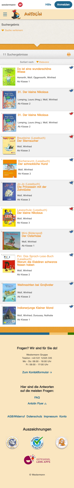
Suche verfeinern (14, 30)
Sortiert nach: (27, 62)
